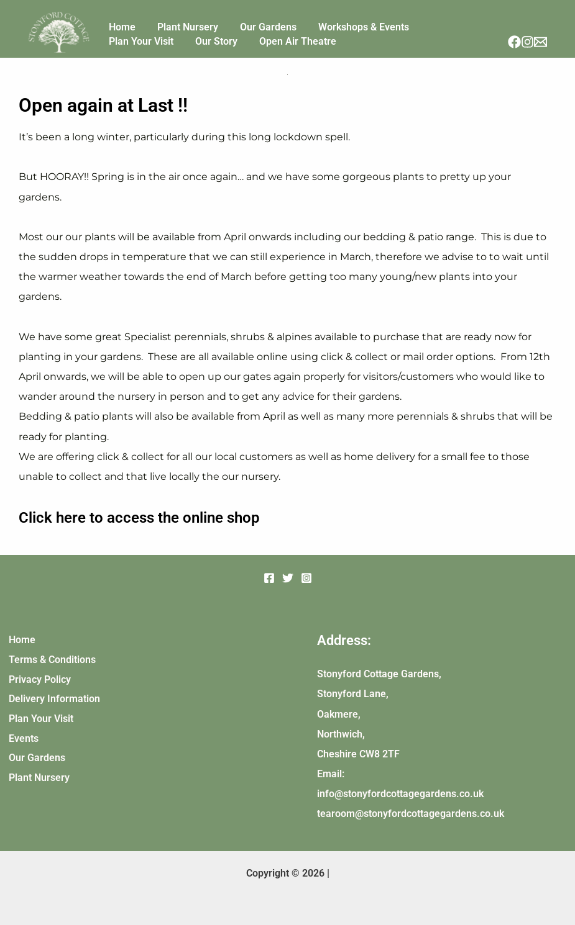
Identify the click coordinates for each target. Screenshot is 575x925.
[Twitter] (287, 577)
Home (117, 19)
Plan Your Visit (421, 19)
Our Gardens (244, 19)
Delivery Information (52, 699)
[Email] (540, 41)
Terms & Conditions (50, 660)
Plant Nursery (173, 19)
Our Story (125, 47)
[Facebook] (514, 41)
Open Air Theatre (197, 47)
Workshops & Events (330, 19)
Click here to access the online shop (143, 517)
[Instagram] (527, 41)
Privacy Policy (38, 679)
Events (22, 739)
